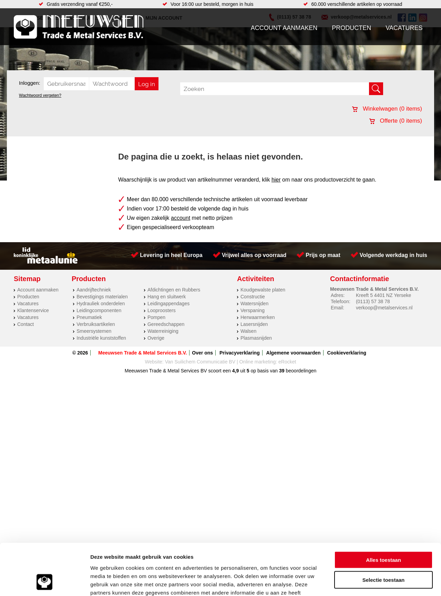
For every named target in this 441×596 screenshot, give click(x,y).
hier (276, 180)
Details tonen (372, 582)
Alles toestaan (383, 513)
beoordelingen (301, 370)
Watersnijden (254, 303)
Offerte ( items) (395, 120)
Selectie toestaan (383, 534)
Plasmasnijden (256, 338)
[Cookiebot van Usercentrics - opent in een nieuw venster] (44, 582)
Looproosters (161, 310)
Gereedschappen (165, 324)
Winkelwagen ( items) (387, 108)
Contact (25, 324)
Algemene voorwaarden (293, 353)
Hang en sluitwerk (166, 296)
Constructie (252, 296)
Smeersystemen (93, 331)
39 (282, 370)
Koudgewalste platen (262, 289)
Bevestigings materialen (102, 296)
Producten (351, 27)
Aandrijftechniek (93, 289)
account (180, 218)
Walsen (248, 331)
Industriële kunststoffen (101, 338)
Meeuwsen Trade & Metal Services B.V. (142, 353)
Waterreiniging (162, 331)
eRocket (287, 361)
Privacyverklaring (239, 353)
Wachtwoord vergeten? (40, 95)
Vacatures (404, 27)
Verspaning (252, 310)
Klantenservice (33, 310)
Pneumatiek (89, 317)
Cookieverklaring (346, 353)
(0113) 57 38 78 (373, 301)
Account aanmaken (284, 27)
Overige (155, 338)
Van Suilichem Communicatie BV (200, 361)
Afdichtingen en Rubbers (173, 289)
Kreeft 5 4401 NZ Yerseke (383, 295)
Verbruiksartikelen (95, 324)
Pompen (156, 317)
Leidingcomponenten (98, 310)
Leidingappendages (168, 303)
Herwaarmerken (257, 317)
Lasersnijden (254, 324)
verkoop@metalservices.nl (384, 307)
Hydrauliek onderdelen (100, 303)
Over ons (202, 353)
